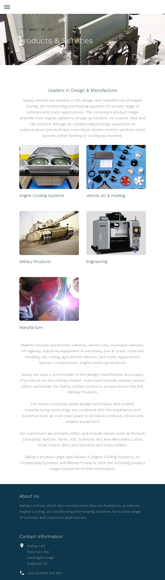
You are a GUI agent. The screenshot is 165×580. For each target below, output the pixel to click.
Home (24, 56)
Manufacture (31, 327)
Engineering (96, 261)
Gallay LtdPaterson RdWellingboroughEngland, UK (40, 554)
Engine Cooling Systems (41, 195)
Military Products (35, 261)
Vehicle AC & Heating (105, 195)
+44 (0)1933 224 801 (44, 573)
